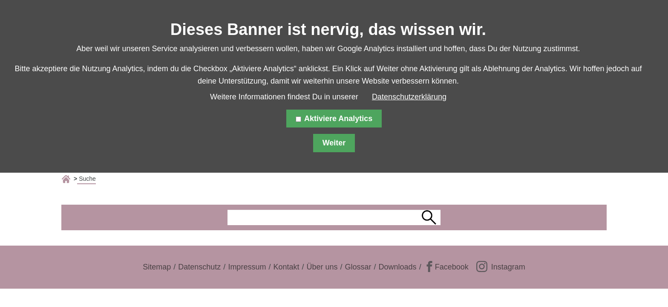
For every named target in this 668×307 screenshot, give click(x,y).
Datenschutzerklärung (409, 97)
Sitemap (157, 267)
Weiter (334, 143)
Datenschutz (199, 267)
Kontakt (286, 267)
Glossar (358, 267)
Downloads (398, 267)
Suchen (430, 217)
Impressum (247, 267)
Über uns (321, 267)
